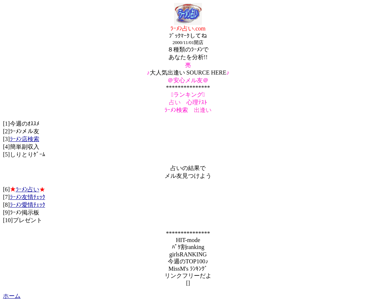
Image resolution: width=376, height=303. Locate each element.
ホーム (12, 296)
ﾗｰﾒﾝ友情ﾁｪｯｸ (27, 197)
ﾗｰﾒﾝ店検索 (24, 139)
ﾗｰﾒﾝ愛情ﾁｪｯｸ (27, 205)
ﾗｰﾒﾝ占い (27, 189)
